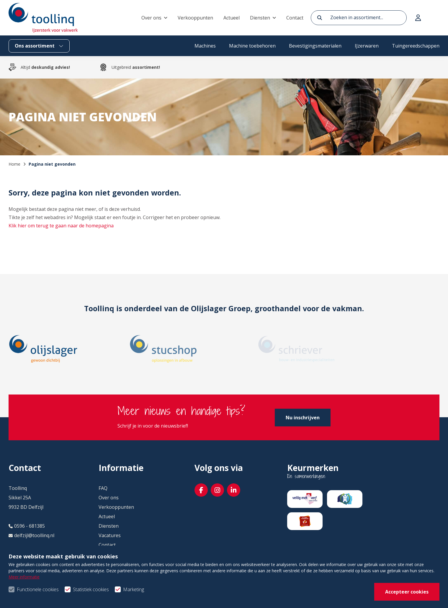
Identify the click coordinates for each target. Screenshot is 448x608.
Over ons (151, 17)
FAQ (103, 488)
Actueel (231, 17)
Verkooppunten (195, 17)
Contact (294, 17)
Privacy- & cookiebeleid (414, 593)
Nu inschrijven (303, 417)
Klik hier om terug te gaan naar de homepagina (61, 225)
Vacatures (110, 535)
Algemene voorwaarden (340, 593)
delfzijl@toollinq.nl (31, 535)
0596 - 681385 (27, 526)
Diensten (260, 17)
